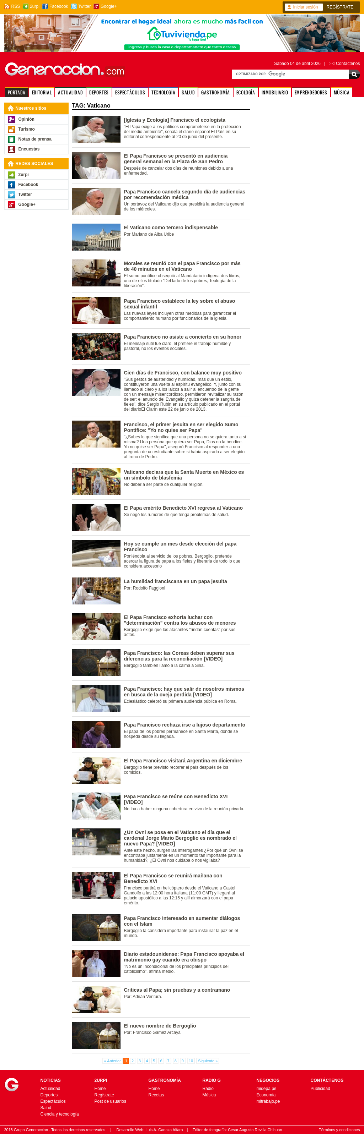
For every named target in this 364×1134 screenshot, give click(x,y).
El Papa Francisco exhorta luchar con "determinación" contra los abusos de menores (180, 620)
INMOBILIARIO (275, 92)
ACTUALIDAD (70, 92)
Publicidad (320, 1088)
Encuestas (29, 149)
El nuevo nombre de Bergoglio (160, 1026)
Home (100, 1088)
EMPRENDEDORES (311, 92)
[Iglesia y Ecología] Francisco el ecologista (175, 120)
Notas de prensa (35, 139)
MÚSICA (342, 92)
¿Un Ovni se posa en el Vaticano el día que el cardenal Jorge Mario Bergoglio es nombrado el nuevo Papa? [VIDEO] (180, 838)
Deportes (49, 1094)
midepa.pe (267, 1088)
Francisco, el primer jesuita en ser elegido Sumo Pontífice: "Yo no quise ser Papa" (181, 427)
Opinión (26, 119)
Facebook (58, 6)
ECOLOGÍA (245, 92)
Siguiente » (208, 1061)
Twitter (84, 6)
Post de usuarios (110, 1101)
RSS (15, 6)
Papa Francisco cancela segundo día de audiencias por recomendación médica (185, 194)
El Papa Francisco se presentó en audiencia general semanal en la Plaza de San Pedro (176, 158)
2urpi (34, 6)
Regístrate (104, 1094)
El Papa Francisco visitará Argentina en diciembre (183, 760)
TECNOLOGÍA (163, 92)
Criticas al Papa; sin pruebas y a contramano (177, 990)
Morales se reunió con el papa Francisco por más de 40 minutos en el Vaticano (182, 266)
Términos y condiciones (339, 1130)
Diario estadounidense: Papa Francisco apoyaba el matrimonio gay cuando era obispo (184, 957)
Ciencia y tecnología (60, 1114)
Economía (266, 1094)
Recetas (156, 1094)
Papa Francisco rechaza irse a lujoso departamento (185, 725)
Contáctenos (348, 63)
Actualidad (50, 1088)
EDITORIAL (42, 92)
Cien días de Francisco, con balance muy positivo (183, 373)
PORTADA (17, 92)
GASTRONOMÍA (215, 92)
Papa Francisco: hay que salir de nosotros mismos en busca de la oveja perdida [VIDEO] (184, 691)
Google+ (109, 6)
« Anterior (112, 1061)
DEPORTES (99, 92)
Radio (208, 1088)
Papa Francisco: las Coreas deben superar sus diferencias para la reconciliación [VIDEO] (179, 656)
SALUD (188, 92)
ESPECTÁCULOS (130, 92)
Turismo (26, 129)
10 (191, 1061)
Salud (46, 1107)
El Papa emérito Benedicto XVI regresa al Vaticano (183, 508)
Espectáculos (53, 1101)
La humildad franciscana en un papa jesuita (175, 581)
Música (209, 1094)
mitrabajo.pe (268, 1101)
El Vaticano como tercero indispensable (171, 227)
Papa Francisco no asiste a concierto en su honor (183, 337)
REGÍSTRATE (340, 7)
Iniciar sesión (305, 7)
